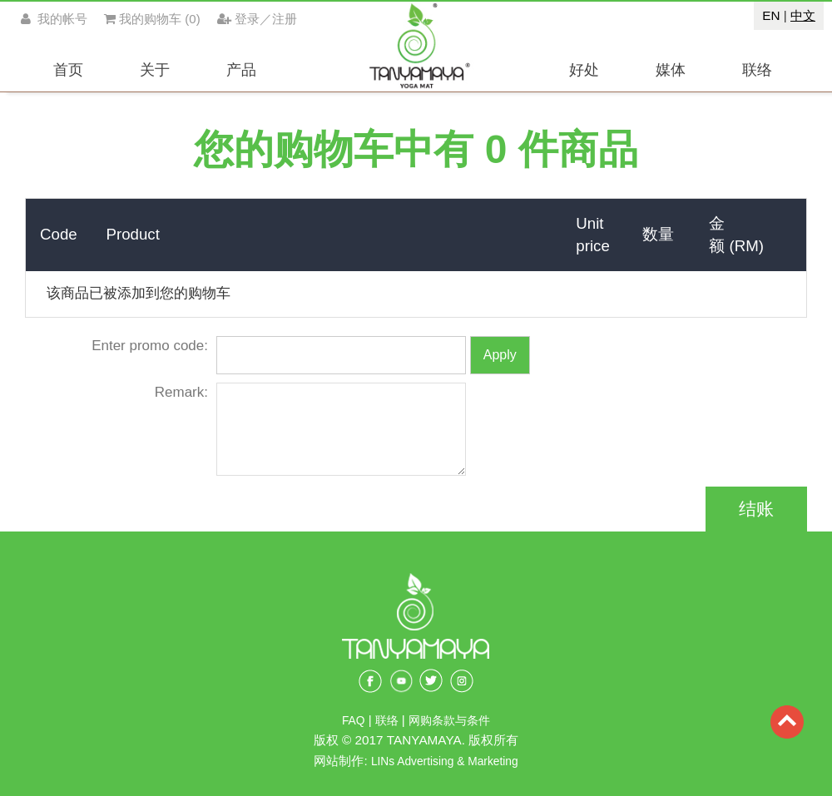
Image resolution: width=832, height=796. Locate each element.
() (152, 19)
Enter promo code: (150, 346)
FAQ (353, 720)
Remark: (181, 392)
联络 (388, 720)
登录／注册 (257, 19)
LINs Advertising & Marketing (444, 761)
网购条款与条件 (449, 720)
